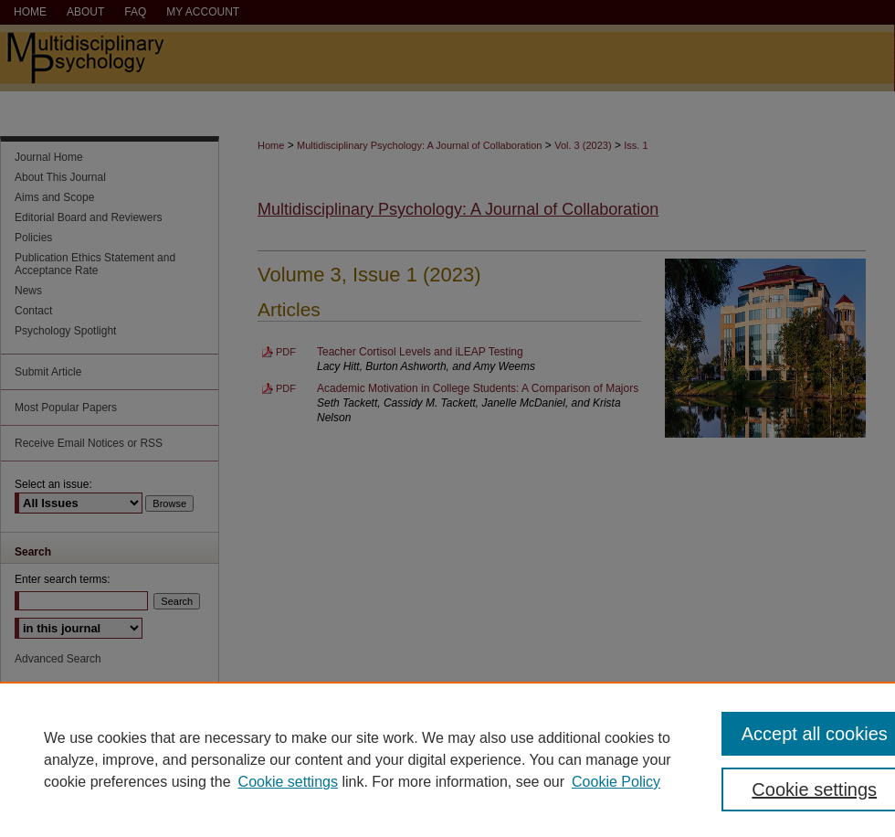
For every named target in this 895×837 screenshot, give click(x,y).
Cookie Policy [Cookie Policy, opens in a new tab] (616, 781)
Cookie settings (288, 781)
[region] (447, 759)
